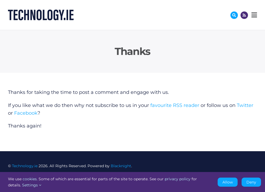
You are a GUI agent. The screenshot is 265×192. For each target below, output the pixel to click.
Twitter (245, 105)
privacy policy (178, 179)
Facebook (26, 113)
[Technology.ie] (41, 12)
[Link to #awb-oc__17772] (234, 15)
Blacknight (121, 165)
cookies (30, 179)
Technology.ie (25, 165)
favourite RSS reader (174, 105)
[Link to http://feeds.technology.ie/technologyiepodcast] (244, 15)
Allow (227, 182)
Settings (31, 185)
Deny (251, 182)
